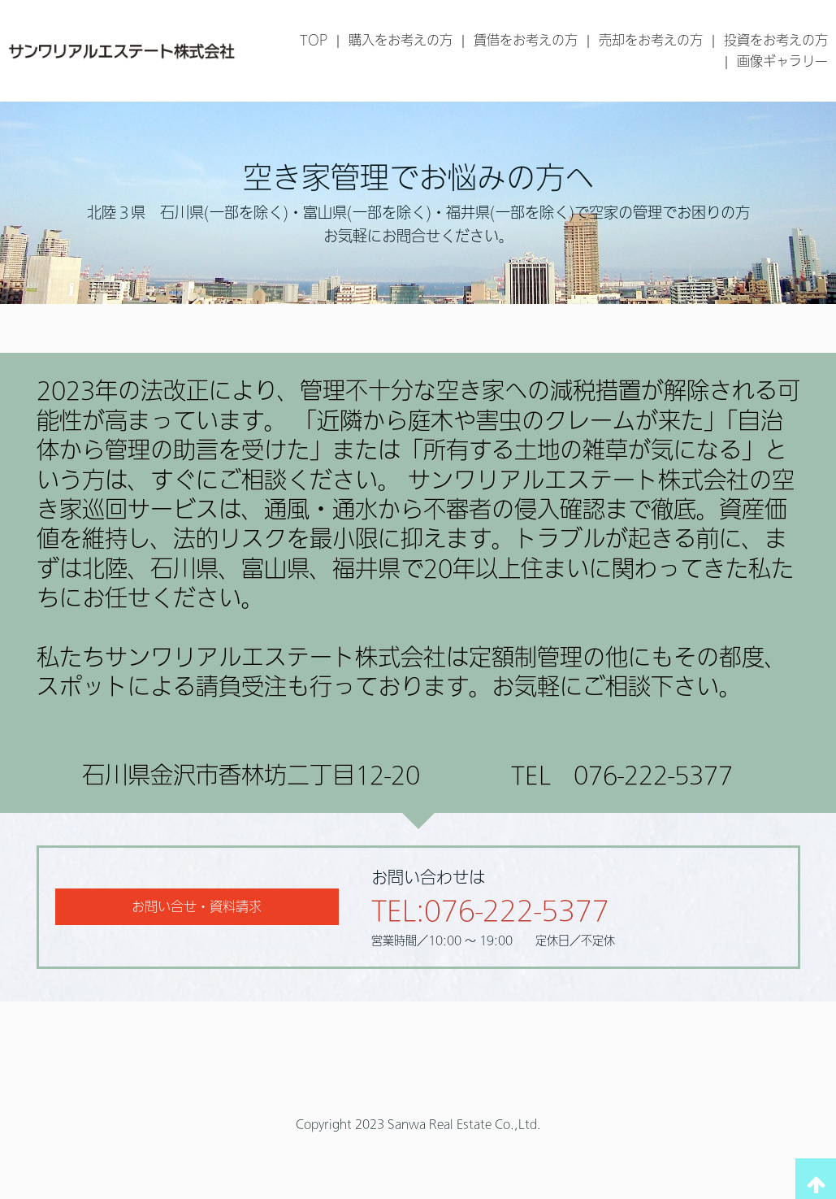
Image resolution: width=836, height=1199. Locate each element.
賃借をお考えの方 (526, 39)
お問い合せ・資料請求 (197, 906)
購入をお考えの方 (401, 39)
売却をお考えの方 (651, 39)
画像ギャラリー (782, 60)
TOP (313, 39)
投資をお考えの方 (776, 39)
